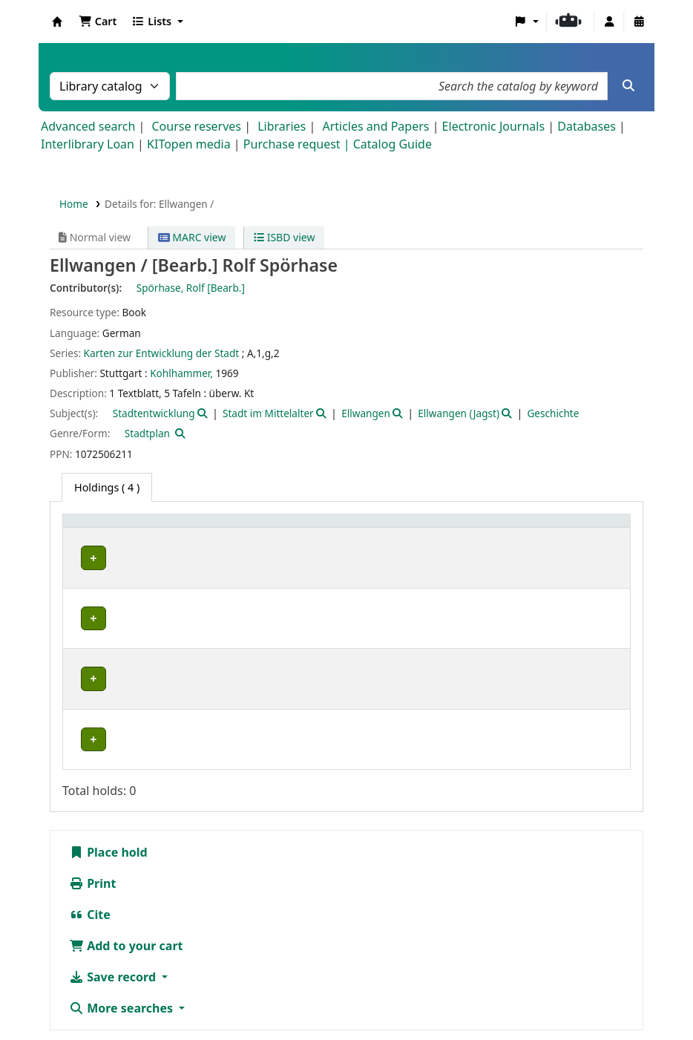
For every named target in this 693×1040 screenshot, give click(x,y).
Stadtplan (147, 433)
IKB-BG (93, 624)
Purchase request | (298, 144)
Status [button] (418, 528)
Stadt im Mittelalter (268, 413)
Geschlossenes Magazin (228, 657)
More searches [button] (122, 926)
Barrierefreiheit (111, 998)
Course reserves (196, 126)
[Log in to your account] (609, 21)
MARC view (192, 237)
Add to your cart (126, 863)
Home (73, 204)
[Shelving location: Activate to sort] (231, 528)
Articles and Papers (375, 126)
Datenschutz (574, 980)
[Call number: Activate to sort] (346, 528)
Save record (114, 894)
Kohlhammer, (181, 373)
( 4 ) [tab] (106, 487)
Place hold (108, 770)
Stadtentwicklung (154, 413)
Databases (586, 126)
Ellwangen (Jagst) (458, 413)
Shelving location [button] (218, 528)
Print (92, 801)
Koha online (57, 21)
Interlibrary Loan (87, 144)
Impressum (495, 980)
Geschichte (553, 413)
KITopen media (189, 144)
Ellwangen (365, 413)
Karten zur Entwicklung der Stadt (162, 353)
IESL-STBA (100, 558)
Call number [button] (335, 528)
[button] (97, 21)
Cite (90, 832)
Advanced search (88, 126)
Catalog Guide (392, 144)
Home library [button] (103, 528)
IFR (83, 590)
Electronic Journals (493, 126)
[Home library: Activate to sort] (115, 528)
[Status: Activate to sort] (513, 528)
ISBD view (284, 237)
